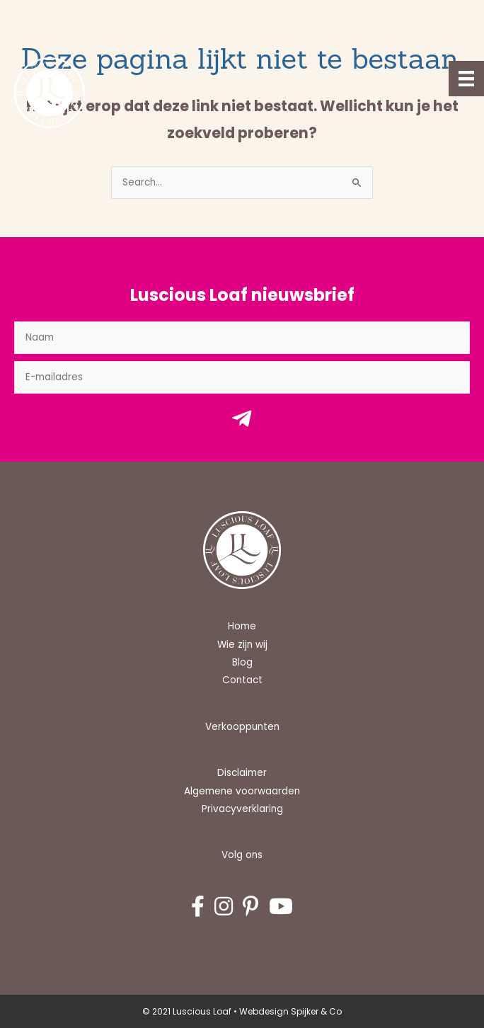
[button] (242, 422)
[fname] (242, 337)
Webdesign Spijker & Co (290, 1011)
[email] (242, 377)
